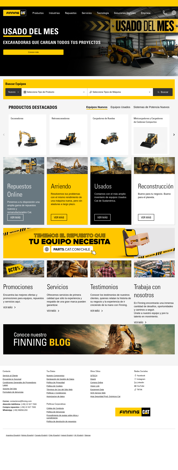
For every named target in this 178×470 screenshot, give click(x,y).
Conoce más (19, 53)
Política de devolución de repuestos (61, 421)
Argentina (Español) (13, 435)
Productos (38, 13)
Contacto (165, 13)
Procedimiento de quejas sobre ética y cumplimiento (62, 416)
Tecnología (103, 13)
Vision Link (94, 386)
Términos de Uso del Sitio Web (60, 389)
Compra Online (96, 382)
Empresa (145, 13)
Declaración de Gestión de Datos (60, 379)
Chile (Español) (54, 435)
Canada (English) (41, 435)
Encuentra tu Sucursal (12, 379)
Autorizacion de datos (56, 396)
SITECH (93, 376)
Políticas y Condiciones (56, 393)
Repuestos (70, 13)
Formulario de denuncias (13, 392)
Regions (174, 13)
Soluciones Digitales (125, 13)
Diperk (93, 379)
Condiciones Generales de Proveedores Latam (19, 383)
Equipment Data (97, 389)
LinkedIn (140, 382)
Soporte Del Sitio (10, 389)
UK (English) (78, 435)
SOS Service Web (98, 393)
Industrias (54, 13)
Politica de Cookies (55, 386)
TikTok (139, 389)
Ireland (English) (67, 435)
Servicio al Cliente (10, 376)
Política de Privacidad (56, 382)
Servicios (87, 13)
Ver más (15, 217)
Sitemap (87, 435)
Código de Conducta (55, 408)
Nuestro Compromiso (55, 376)
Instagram (141, 379)
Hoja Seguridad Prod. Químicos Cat (105, 396)
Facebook (141, 376)
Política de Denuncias (56, 412)
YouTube (140, 386)
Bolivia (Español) (28, 435)
